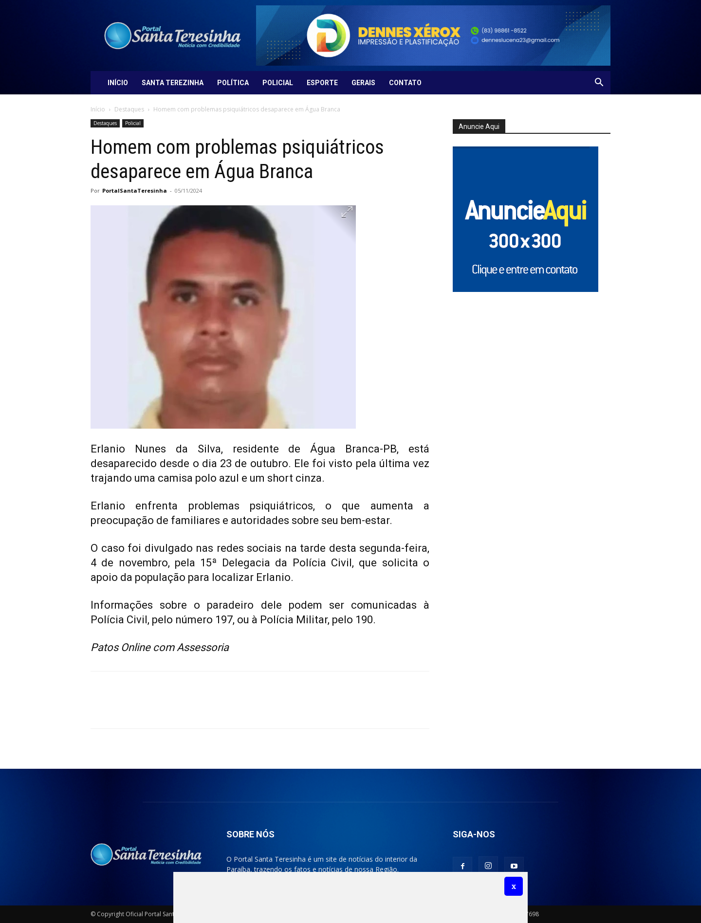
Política (233, 83)
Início (118, 83)
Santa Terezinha (172, 83)
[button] (598, 83)
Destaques (129, 109)
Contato (405, 83)
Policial (277, 83)
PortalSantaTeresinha (134, 190)
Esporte (322, 83)
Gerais (363, 83)
